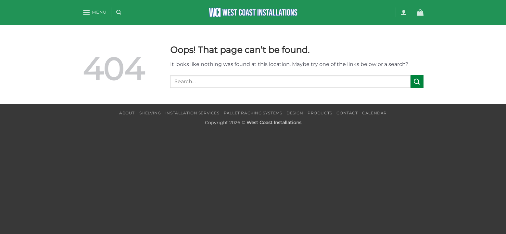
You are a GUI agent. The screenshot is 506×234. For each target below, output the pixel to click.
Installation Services (192, 112)
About (127, 112)
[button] (94, 12)
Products (320, 112)
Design (294, 112)
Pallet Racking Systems (253, 112)
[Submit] (417, 81)
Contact (347, 112)
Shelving (150, 112)
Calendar (374, 112)
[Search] (118, 12)
